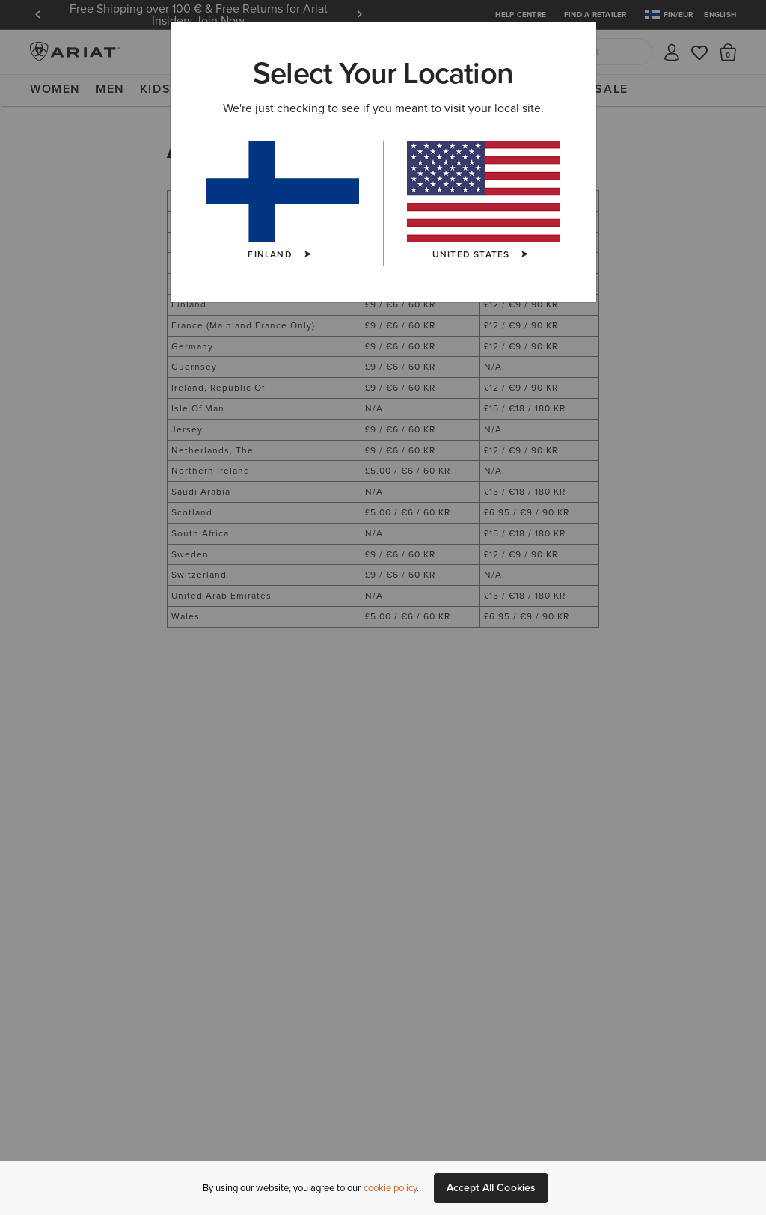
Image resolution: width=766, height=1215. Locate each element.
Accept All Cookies (491, 1188)
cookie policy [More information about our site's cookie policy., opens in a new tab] (390, 1188)
